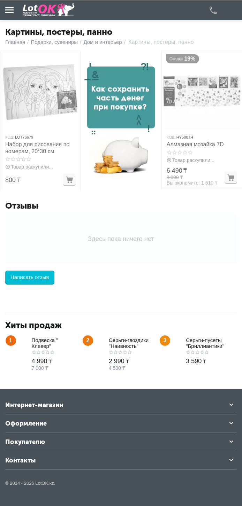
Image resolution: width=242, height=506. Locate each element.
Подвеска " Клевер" (45, 343)
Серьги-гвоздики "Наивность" (129, 343)
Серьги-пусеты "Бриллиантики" (205, 343)
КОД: (9, 137)
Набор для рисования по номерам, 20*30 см (37, 147)
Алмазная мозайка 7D (195, 144)
